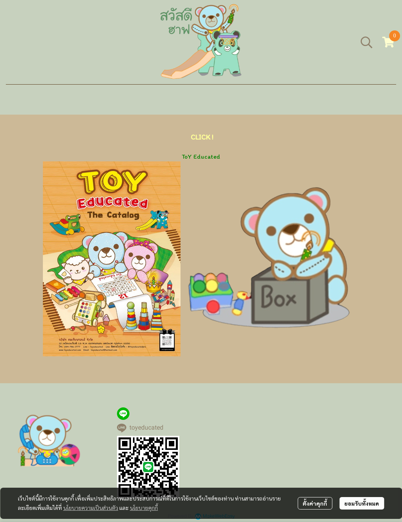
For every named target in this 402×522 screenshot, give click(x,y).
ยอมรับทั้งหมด (361, 503)
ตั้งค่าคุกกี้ (315, 503)
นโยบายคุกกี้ (144, 507)
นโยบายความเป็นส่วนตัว (90, 507)
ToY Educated (201, 156)
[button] (366, 42)
